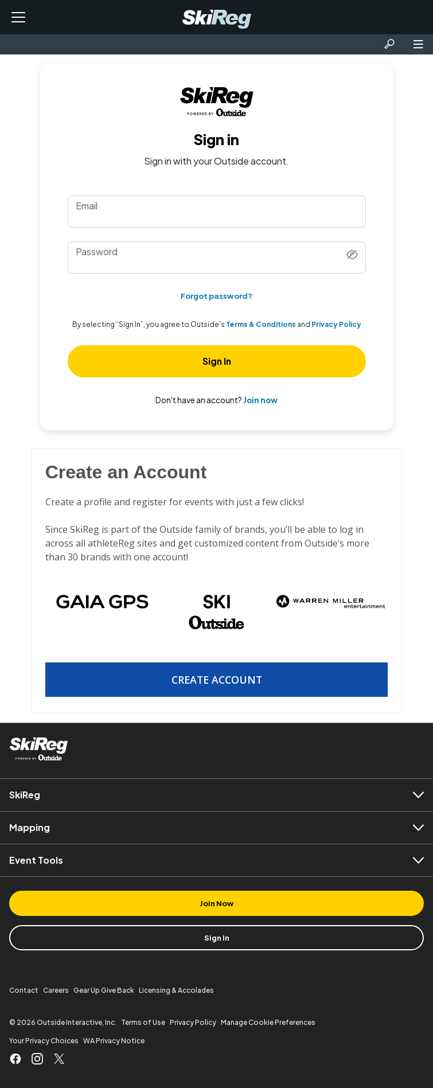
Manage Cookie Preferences (268, 1022)
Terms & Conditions (261, 324)
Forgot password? (216, 296)
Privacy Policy (336, 324)
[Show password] (352, 255)
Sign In (216, 361)
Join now (260, 400)
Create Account (216, 680)
